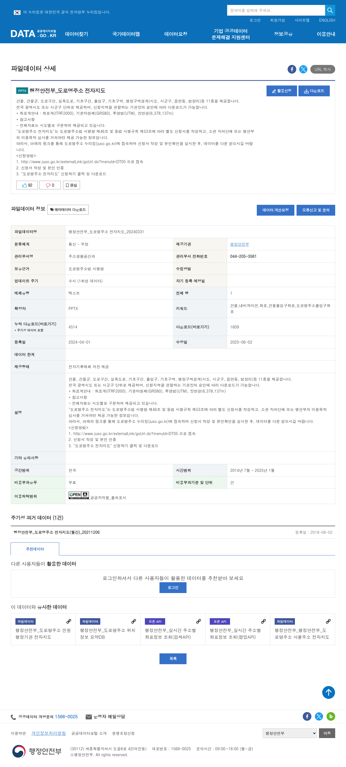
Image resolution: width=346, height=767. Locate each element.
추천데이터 (35, 549)
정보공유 (283, 34)
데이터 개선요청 (275, 210)
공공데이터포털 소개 (89, 733)
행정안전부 (239, 244)
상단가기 (328, 692)
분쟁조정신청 (123, 733)
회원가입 (277, 20)
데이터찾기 (76, 34)
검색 (330, 10)
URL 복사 (323, 69)
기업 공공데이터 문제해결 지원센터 (230, 34)
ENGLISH (327, 20)
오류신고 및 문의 (316, 210)
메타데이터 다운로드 (68, 209)
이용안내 (326, 34)
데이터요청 (175, 34)
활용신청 (281, 90)
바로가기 (68, 621)
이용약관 (18, 733)
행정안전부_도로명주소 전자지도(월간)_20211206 (56, 532)
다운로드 (314, 90)
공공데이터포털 (33, 33)
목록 (173, 658)
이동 (327, 733)
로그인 (255, 20)
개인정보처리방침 (48, 733)
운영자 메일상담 (105, 716)
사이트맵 (302, 20)
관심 (71, 185)
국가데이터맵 (126, 34)
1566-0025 (66, 716)
